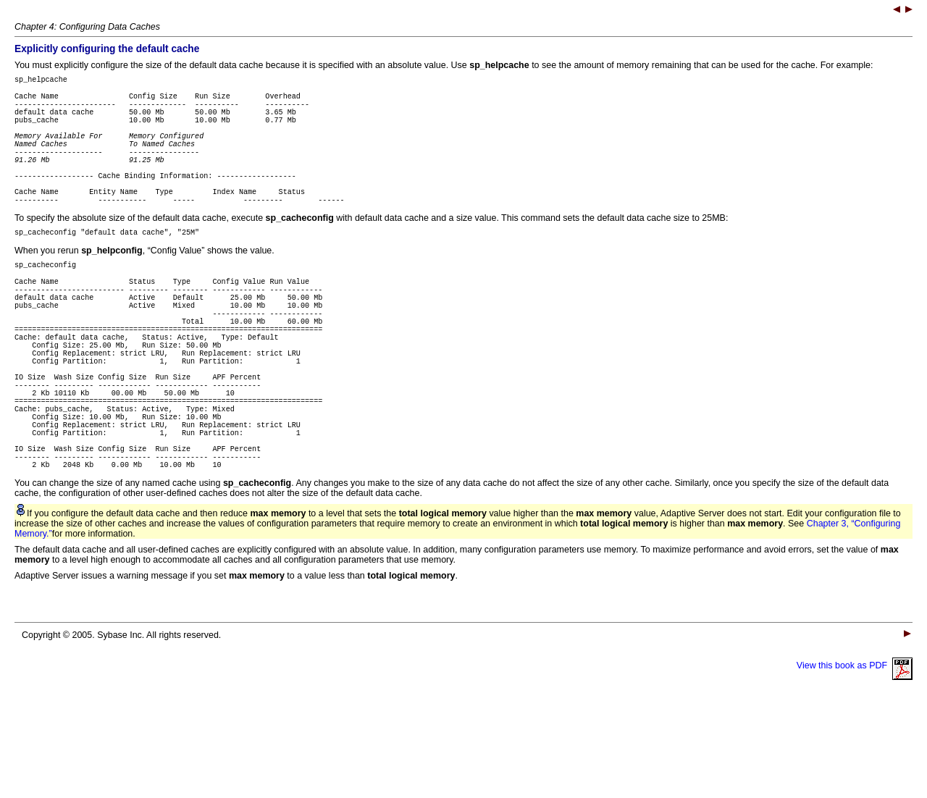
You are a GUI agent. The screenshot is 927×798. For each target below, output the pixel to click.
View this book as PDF (855, 754)
